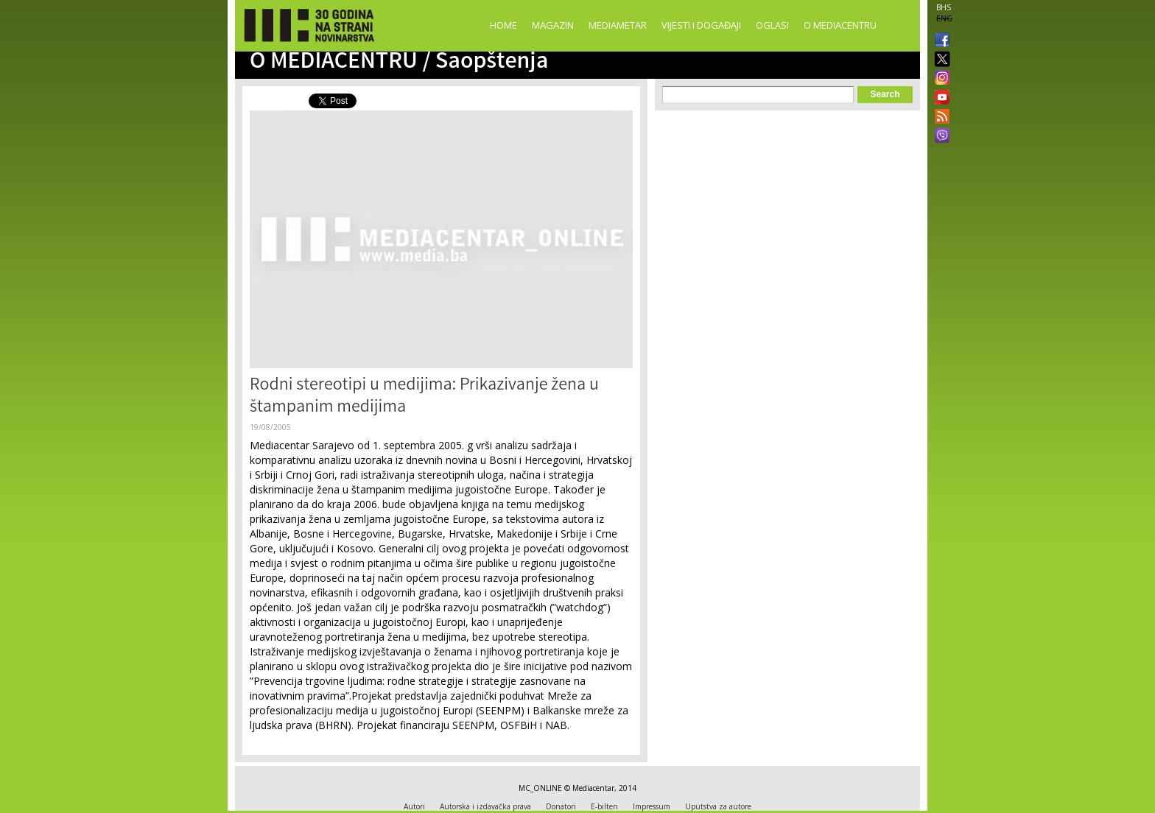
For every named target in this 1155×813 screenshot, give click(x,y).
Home (503, 25)
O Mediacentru (840, 25)
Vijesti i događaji (701, 25)
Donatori (561, 806)
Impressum (651, 806)
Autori (414, 806)
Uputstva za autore (718, 806)
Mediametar (618, 25)
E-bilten (604, 806)
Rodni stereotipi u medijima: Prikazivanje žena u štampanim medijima (424, 397)
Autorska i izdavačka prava (485, 806)
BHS (943, 7)
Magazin (553, 25)
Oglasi (772, 25)
